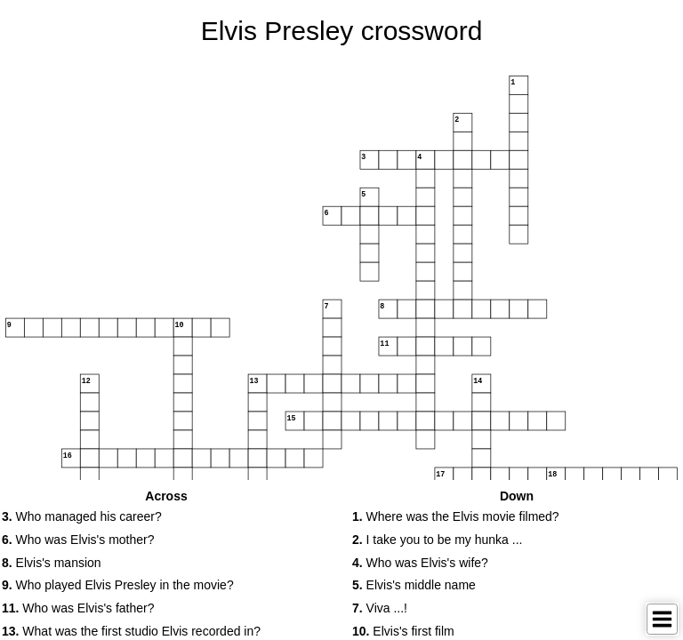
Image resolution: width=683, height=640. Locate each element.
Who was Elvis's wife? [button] (420, 563)
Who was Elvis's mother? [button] (78, 539)
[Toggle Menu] (662, 619)
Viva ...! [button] (379, 608)
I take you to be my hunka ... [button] (437, 539)
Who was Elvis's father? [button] (78, 608)
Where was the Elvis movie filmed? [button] (455, 516)
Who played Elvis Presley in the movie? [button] (118, 585)
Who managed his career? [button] (82, 516)
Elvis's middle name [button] (414, 585)
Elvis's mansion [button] (51, 563)
